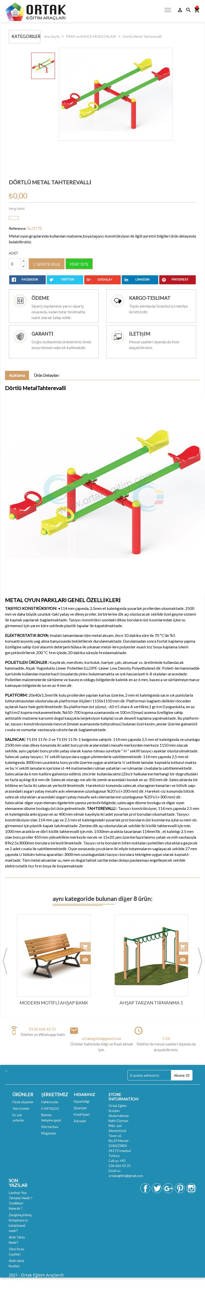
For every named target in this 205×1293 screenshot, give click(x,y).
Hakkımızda (49, 1102)
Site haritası (49, 1127)
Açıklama (17, 375)
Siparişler (80, 1108)
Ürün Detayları (46, 375)
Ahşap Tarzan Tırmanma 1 (151, 1002)
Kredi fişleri (82, 1114)
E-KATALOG (50, 1108)
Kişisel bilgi (81, 1101)
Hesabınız (84, 1094)
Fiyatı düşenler (23, 1102)
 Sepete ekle (46, 264)
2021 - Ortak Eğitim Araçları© (36, 1275)
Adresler (80, 1121)
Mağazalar (48, 1133)
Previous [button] (5, 960)
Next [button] (200, 960)
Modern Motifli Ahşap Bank (54, 1002)
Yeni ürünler (21, 1108)
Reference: (17, 228)
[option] (43, 66)
